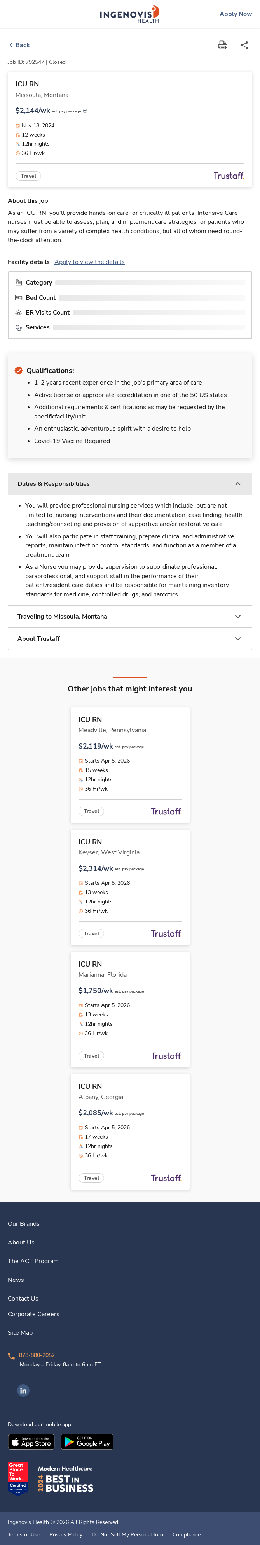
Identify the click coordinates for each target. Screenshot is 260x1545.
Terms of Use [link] (24, 1535)
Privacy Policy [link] (65, 1535)
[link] (130, 14)
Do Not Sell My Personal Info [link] (127, 1535)
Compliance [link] (187, 1535)
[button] (130, 484)
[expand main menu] (15, 14)
